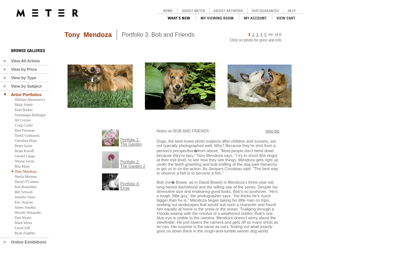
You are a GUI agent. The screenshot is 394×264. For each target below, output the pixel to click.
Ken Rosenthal (25, 187)
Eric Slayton (24, 202)
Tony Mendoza (26, 171)
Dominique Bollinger (30, 115)
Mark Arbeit (24, 105)
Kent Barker (24, 110)
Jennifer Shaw (25, 197)
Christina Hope (26, 141)
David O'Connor (27, 182)
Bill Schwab (24, 192)
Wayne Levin (24, 161)
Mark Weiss (23, 223)
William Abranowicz (30, 100)
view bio (273, 131)
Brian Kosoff (24, 151)
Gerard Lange (25, 156)
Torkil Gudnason (27, 135)
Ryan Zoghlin (25, 233)
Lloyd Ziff (22, 228)
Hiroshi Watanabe (28, 212)
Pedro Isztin (23, 146)
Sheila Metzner (26, 177)
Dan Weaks (23, 218)
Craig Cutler (24, 125)
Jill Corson (23, 120)
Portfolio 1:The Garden (131, 142)
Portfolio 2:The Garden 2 (132, 164)
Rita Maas (22, 166)
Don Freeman (25, 130)
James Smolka (25, 207)
